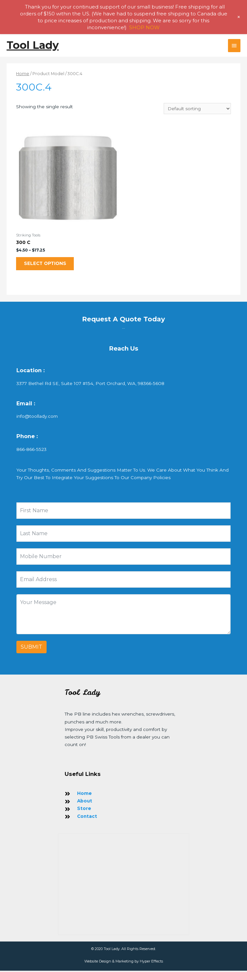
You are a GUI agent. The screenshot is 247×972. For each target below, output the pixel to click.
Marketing (124, 962)
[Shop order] (197, 108)
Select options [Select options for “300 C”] (47, 264)
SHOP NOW (144, 27)
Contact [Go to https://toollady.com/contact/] (87, 817)
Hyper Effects (151, 962)
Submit (31, 648)
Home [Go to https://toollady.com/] (84, 794)
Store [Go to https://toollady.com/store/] (84, 809)
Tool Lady (33, 45)
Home (22, 73)
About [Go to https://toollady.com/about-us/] (84, 802)
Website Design (97, 962)
